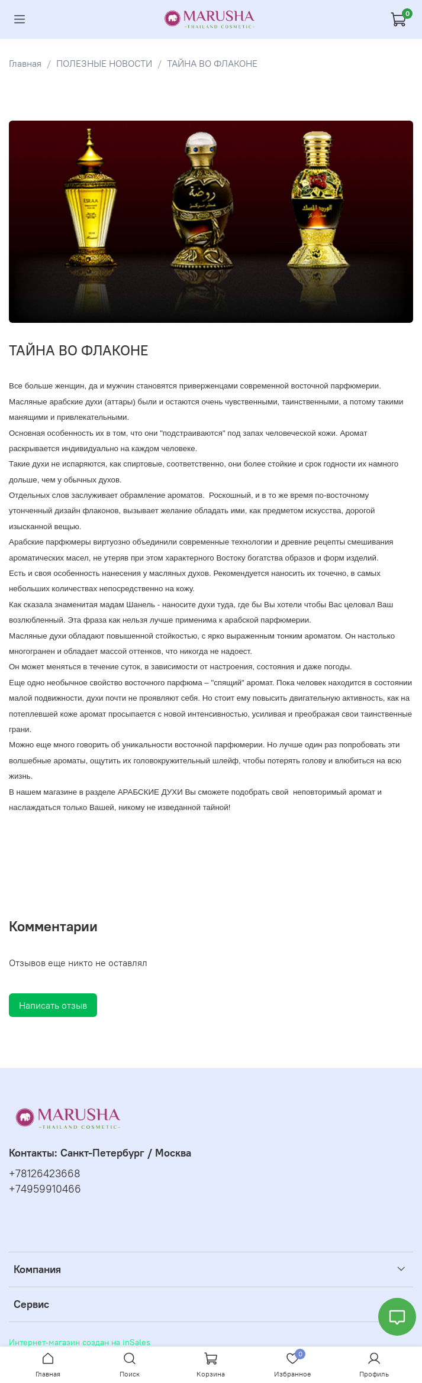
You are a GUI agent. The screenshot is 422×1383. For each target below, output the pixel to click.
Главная (25, 63)
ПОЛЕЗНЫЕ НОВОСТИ (104, 63)
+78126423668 (44, 1173)
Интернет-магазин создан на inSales (79, 1342)
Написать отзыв (53, 1005)
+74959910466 (45, 1189)
